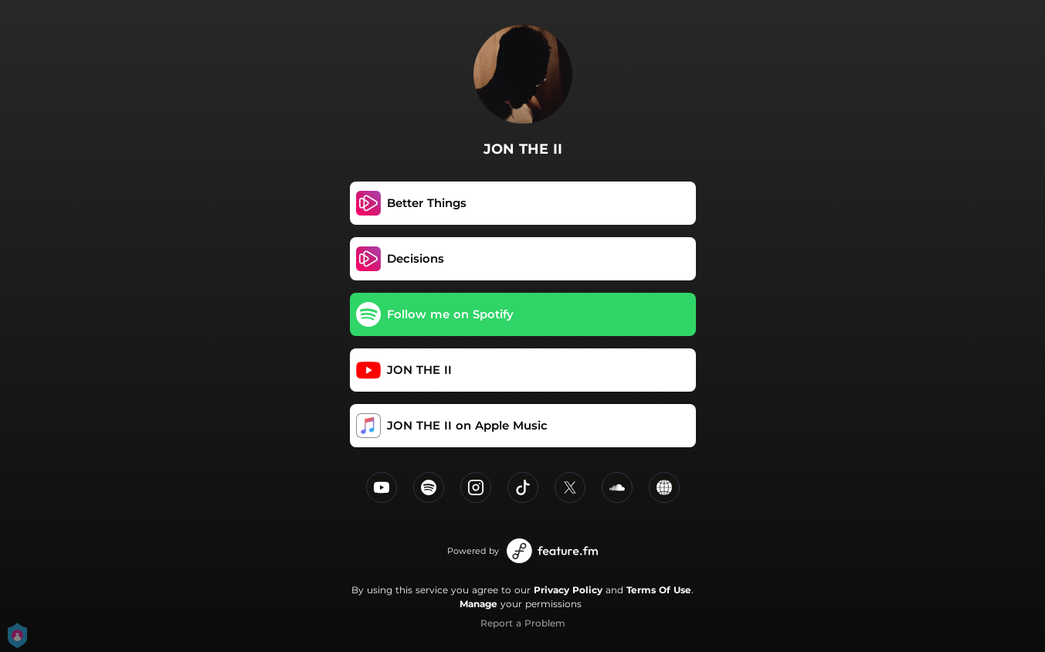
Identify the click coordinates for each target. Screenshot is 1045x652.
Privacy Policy (568, 590)
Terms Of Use (658, 590)
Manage (478, 604)
